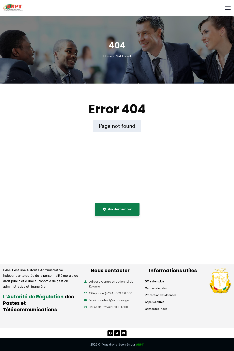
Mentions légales (156, 288)
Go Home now (117, 209)
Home (107, 56)
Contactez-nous (156, 309)
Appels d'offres (154, 302)
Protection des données (160, 295)
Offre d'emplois (154, 281)
